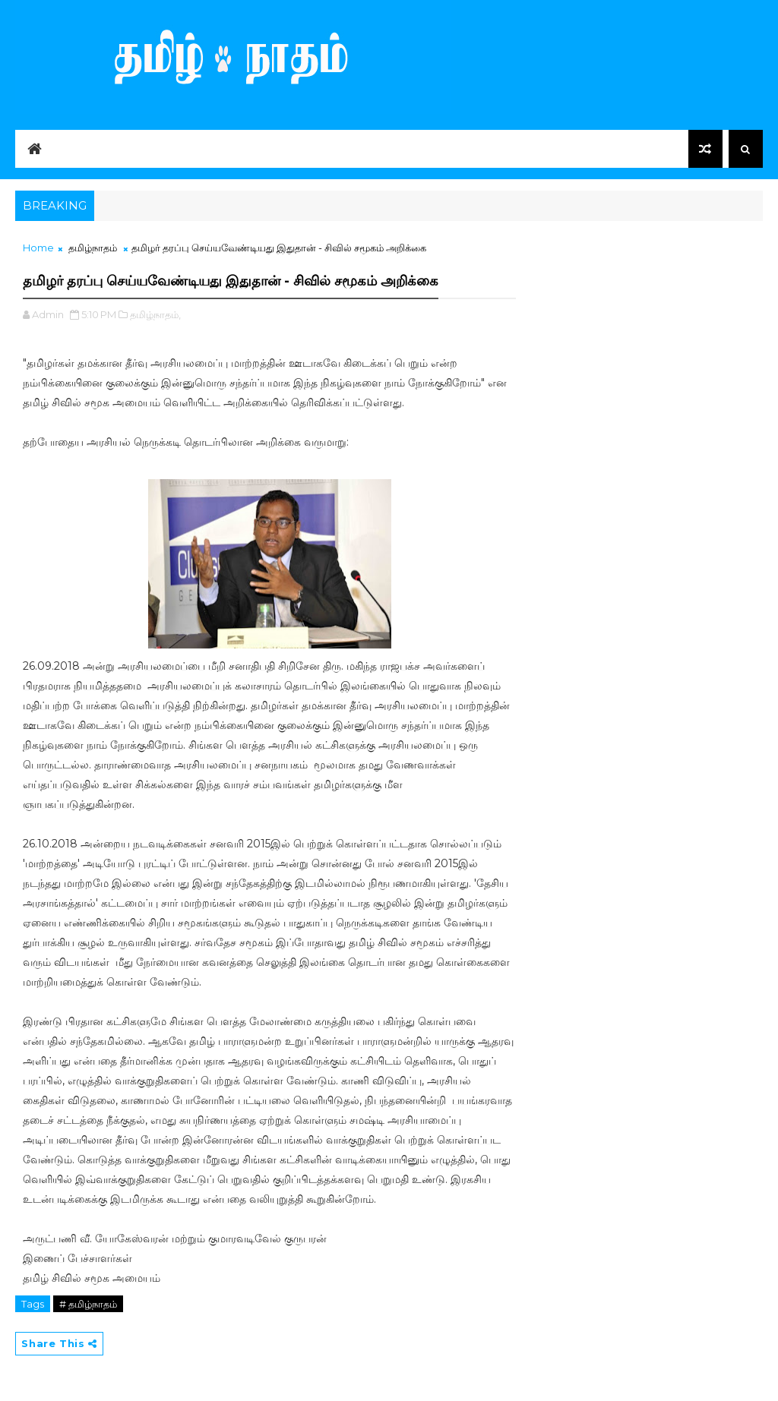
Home (38, 247)
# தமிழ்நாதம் (88, 1304)
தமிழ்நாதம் (92, 247)
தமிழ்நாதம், (155, 314)
